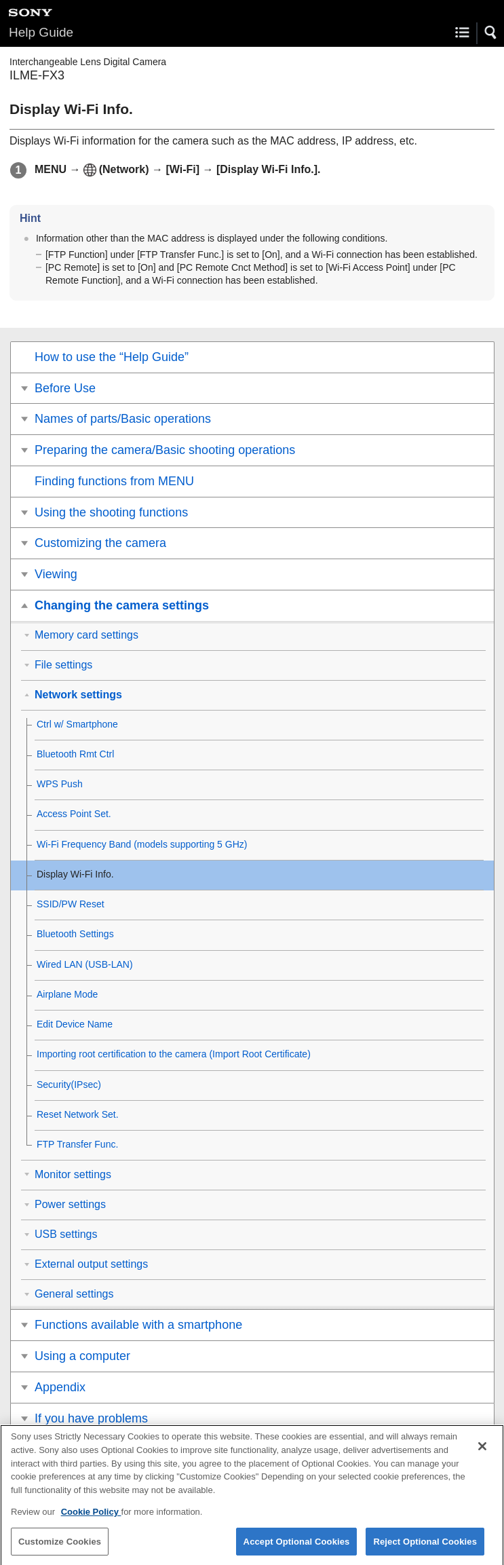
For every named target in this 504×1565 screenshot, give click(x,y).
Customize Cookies (59, 1548)
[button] (491, 32)
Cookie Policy (91, 1519)
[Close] (482, 1454)
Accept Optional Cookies (297, 1548)
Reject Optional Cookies (425, 1548)
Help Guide (41, 32)
